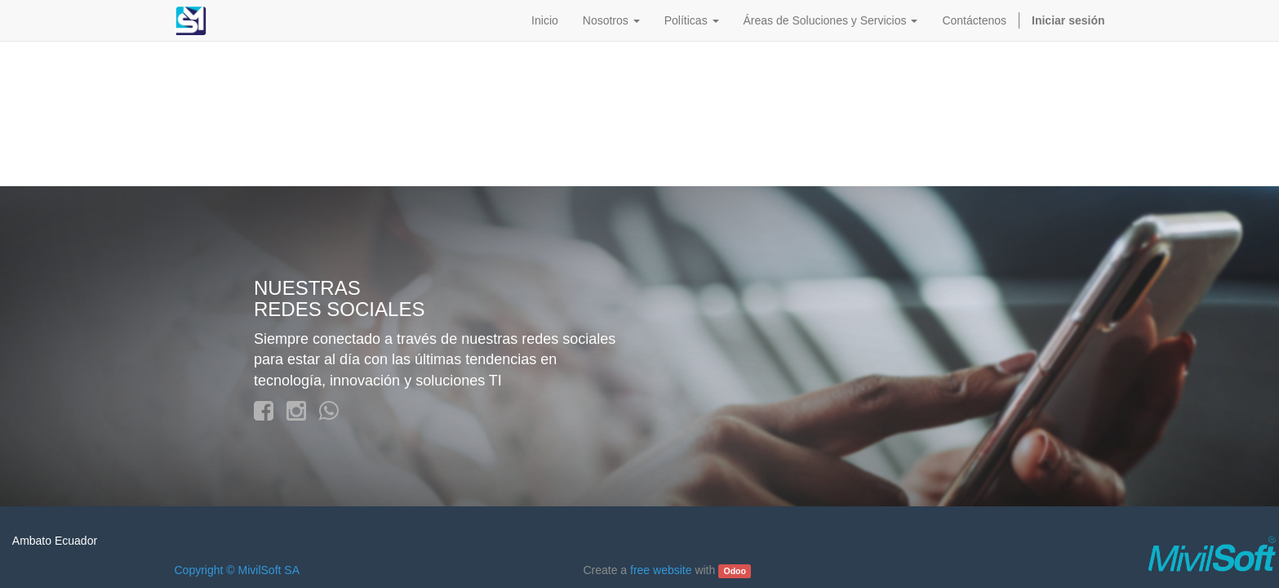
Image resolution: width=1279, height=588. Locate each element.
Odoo (734, 571)
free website (660, 570)
